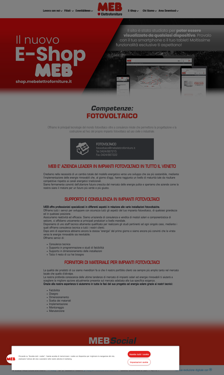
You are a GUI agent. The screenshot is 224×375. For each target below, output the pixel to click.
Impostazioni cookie (139, 362)
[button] (11, 358)
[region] (95, 358)
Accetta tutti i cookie (139, 354)
